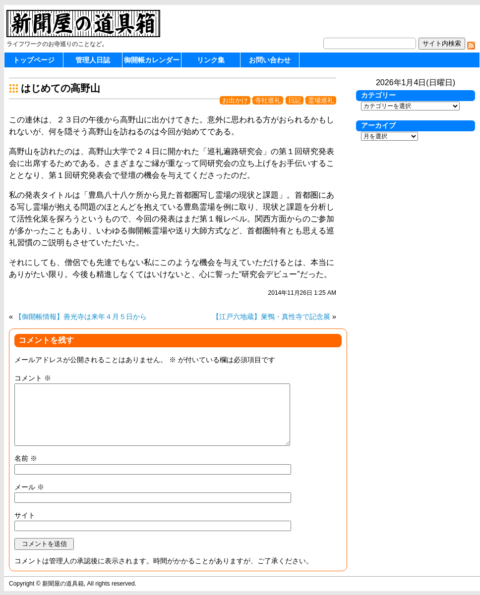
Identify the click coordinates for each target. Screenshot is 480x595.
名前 (25, 458)
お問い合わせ (270, 60)
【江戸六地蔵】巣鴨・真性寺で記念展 (271, 317)
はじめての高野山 (60, 88)
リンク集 (211, 60)
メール (29, 487)
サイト (24, 515)
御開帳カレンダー (152, 60)
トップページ (34, 60)
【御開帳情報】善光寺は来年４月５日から (81, 317)
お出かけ (235, 100)
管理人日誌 (92, 60)
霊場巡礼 (321, 100)
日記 (294, 100)
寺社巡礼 (268, 100)
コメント (32, 378)
